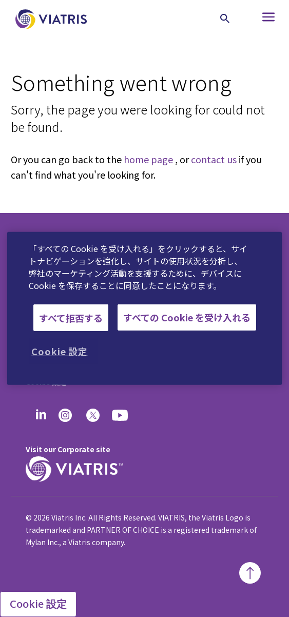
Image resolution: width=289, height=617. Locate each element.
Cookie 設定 (38, 604)
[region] (144, 308)
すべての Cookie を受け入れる (187, 317)
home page (148, 159)
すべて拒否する (71, 317)
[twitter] (93, 415)
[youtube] (120, 415)
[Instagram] (65, 415)
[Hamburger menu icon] (258, 19)
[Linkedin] (41, 415)
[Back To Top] (250, 573)
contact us (214, 159)
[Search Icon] (224, 18)
